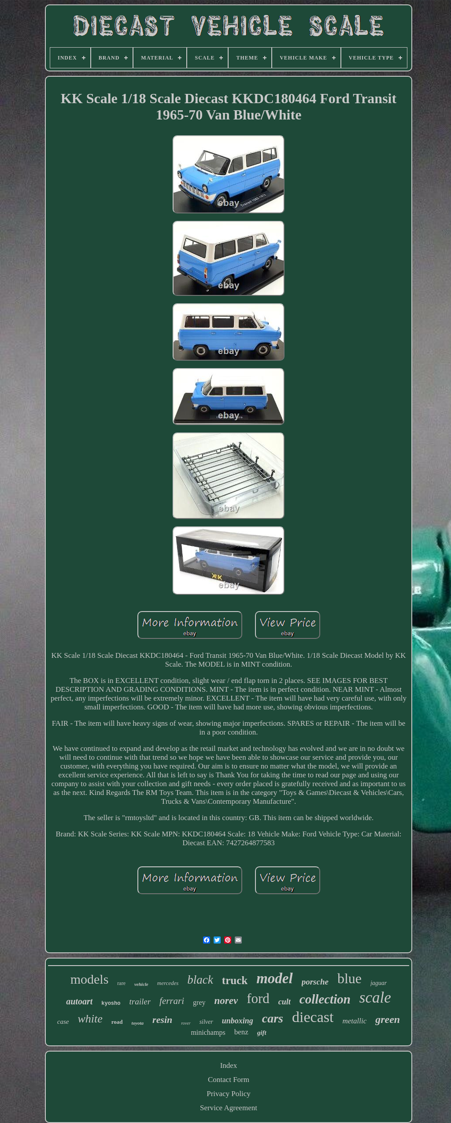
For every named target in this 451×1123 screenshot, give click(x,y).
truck (235, 980)
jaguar (378, 983)
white (90, 1018)
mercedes (168, 983)
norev (226, 1000)
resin (162, 1019)
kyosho (110, 1003)
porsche (315, 981)
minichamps (208, 1032)
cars (272, 1018)
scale (375, 997)
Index (228, 1065)
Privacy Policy (229, 1093)
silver (206, 1022)
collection (325, 999)
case (63, 1021)
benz (241, 1032)
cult (284, 1001)
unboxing (237, 1020)
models (89, 979)
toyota (138, 1023)
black (200, 979)
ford (258, 998)
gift (261, 1032)
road (117, 1022)
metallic (354, 1021)
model (274, 978)
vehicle (141, 984)
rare (121, 983)
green (387, 1019)
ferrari (171, 1001)
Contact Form (228, 1079)
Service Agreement (228, 1108)
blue (349, 978)
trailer (140, 1001)
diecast (312, 1017)
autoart (79, 1001)
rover (185, 1023)
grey (199, 1002)
